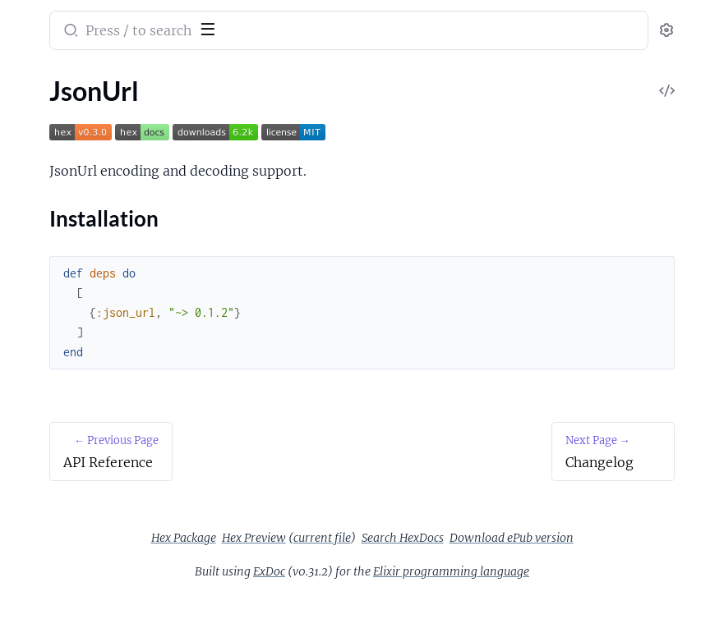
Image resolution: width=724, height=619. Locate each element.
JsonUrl (34, 132)
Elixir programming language (574, 593)
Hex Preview (486, 537)
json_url (39, 20)
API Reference (52, 109)
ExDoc (392, 593)
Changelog (42, 190)
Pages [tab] (30, 77)
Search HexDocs (422, 559)
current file (554, 537)
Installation (59, 160)
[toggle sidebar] (225, 27)
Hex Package (415, 537)
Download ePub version (531, 560)
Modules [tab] (92, 77)
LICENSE (37, 212)
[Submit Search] (316, 32)
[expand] (230, 110)
